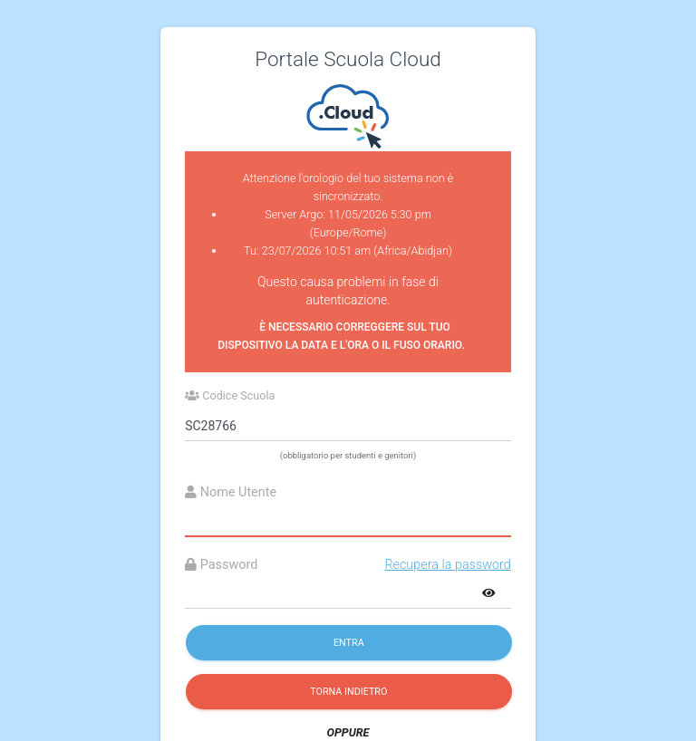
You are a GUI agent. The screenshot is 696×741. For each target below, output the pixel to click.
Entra (349, 643)
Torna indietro (348, 692)
